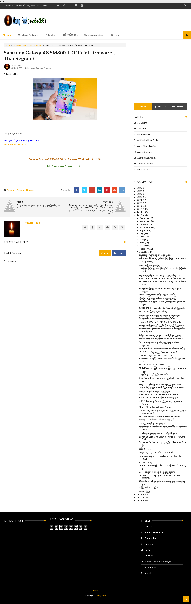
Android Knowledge (146, 158)
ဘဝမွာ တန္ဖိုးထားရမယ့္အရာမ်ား (151, 265)
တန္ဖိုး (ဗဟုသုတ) (145, 448)
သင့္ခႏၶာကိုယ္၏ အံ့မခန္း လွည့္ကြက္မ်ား (154, 391)
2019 (139, 206)
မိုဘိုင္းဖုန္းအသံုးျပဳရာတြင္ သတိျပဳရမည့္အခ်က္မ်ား (160, 335)
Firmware (17, 45)
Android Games (144, 152)
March (142, 245)
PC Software (150, 567)
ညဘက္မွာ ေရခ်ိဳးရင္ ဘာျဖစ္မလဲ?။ (152, 423)
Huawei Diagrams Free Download (155, 355)
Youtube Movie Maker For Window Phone (159, 416)
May (141, 239)
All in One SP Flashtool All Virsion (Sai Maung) (162, 278)
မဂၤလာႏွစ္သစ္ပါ (144, 491)
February (144, 249)
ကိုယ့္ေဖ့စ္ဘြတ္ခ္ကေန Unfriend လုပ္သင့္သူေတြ (157, 298)
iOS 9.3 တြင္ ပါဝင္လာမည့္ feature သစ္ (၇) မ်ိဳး (158, 352)
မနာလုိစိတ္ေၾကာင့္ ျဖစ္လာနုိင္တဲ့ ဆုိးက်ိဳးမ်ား (158, 472)
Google (105, 253)
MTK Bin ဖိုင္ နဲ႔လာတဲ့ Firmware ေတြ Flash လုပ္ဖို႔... (162, 348)
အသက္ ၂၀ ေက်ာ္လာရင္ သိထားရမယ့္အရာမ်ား (157, 419)
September (145, 227)
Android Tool (143, 169)
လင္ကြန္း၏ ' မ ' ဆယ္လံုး (148, 487)
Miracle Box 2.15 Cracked (151, 364)
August (143, 230)
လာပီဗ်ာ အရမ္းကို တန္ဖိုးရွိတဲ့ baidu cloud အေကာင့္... (161, 338)
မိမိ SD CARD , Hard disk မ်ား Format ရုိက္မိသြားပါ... (162, 308)
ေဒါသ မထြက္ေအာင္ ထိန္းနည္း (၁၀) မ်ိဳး (157, 294)
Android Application (146, 146)
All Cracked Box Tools (147, 140)
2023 (139, 194)
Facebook (119, 253)
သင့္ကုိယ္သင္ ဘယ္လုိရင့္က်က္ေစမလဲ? (153, 374)
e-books (148, 573)
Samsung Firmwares (32, 45)
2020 (139, 203)
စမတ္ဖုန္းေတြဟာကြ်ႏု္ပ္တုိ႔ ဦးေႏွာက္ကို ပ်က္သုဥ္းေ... (162, 325)
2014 (139, 497)
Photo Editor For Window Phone (155, 407)
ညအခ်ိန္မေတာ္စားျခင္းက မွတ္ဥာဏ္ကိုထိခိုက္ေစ (158, 433)
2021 (139, 200)
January (143, 252)
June (142, 236)
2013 (139, 500)
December (144, 218)
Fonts (147, 550)
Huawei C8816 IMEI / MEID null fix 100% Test (161, 322)
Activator (141, 128)
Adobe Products (144, 134)
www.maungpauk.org (15, 144)
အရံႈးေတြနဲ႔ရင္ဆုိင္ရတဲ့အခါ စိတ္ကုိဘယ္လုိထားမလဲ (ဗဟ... (162, 387)
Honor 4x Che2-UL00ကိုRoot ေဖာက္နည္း (158, 397)
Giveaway (149, 555)
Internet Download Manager (158, 561)
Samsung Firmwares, (44, 68)
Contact (45, 5)
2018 (139, 209)
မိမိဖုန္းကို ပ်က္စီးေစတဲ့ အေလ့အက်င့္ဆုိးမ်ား (157, 318)
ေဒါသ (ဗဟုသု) (145, 462)
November (144, 221)
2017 (139, 212)
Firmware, (31, 68)
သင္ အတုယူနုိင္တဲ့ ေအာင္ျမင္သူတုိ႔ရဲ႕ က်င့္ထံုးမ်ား (160, 275)
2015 (139, 494)
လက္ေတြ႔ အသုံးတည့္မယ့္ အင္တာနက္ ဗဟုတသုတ (159, 315)
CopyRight (9, 5)
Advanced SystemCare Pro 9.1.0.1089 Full (159, 394)
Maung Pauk (101, 595)
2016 (139, 215)
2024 (139, 191)
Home (7, 34)
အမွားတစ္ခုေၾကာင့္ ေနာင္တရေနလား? (155, 255)
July (141, 233)
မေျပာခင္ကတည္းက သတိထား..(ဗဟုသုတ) (156, 452)
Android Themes (145, 163)
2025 (139, 188)
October (144, 224)
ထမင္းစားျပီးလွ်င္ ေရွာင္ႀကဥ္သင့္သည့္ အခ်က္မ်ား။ (160, 384)
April (142, 242)
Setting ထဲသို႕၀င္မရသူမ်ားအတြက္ (153, 311)
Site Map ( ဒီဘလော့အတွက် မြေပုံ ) (28, 5)
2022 (139, 197)
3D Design (142, 122)
